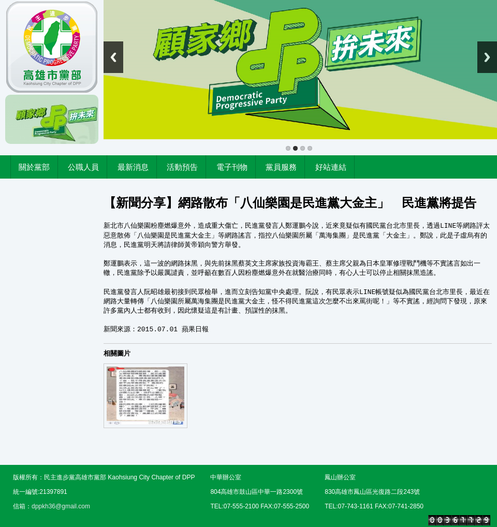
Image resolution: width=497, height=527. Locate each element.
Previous (113, 57)
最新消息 (133, 167)
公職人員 (83, 167)
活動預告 (182, 167)
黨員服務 (281, 167)
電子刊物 (231, 167)
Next (487, 57)
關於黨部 (34, 167)
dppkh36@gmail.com (61, 506)
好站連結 (330, 167)
